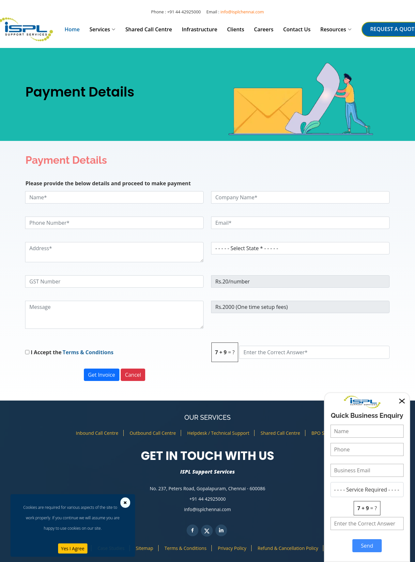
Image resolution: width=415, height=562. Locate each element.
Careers (263, 29)
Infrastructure (199, 29)
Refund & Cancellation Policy (288, 548)
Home (72, 29)
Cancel (133, 374)
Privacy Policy (232, 548)
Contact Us (297, 29)
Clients (235, 29)
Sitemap (144, 548)
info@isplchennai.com (242, 12)
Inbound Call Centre (97, 433)
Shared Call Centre (148, 29)
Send (367, 545)
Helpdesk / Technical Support (218, 433)
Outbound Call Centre (153, 433)
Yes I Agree (72, 548)
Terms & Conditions (87, 352)
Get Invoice (101, 374)
